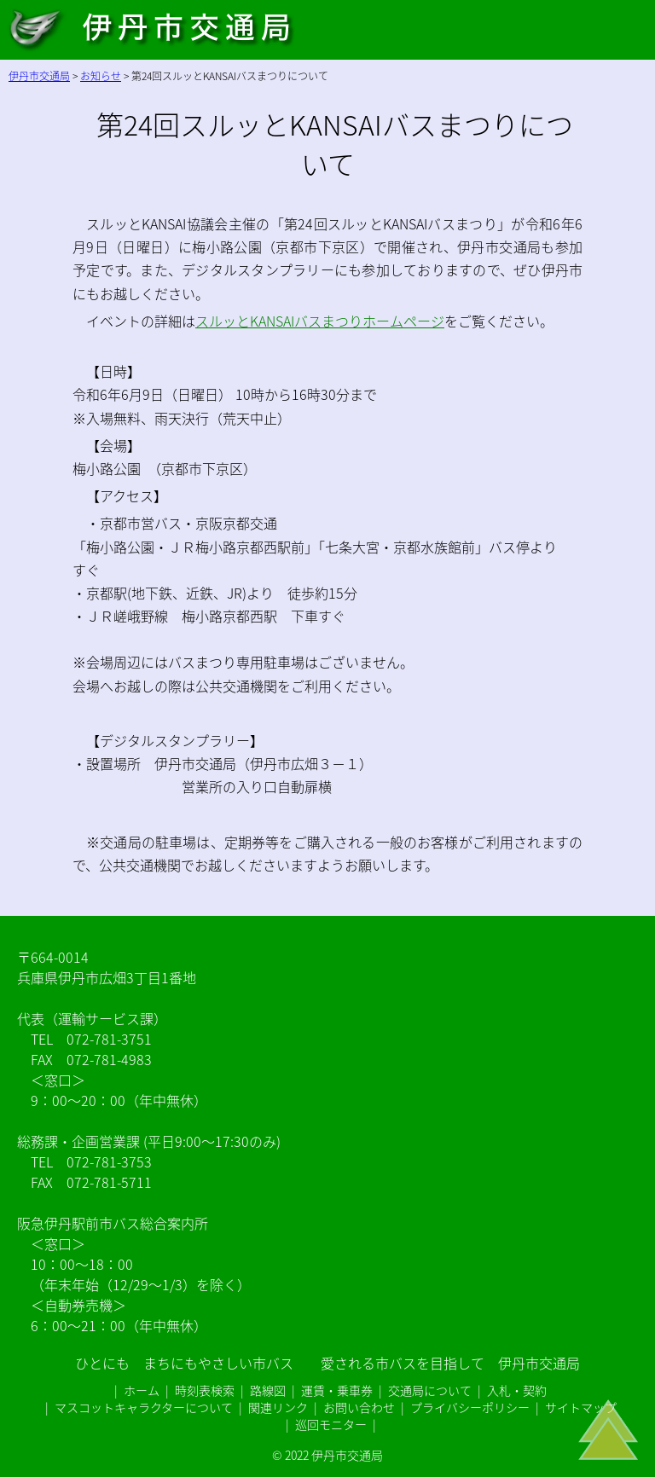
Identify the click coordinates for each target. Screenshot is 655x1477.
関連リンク (278, 1407)
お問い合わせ (359, 1407)
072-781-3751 (109, 1038)
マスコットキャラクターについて (144, 1407)
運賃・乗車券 (337, 1390)
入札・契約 (517, 1390)
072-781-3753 (109, 1161)
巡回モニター (331, 1424)
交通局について (430, 1390)
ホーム (141, 1390)
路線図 (268, 1390)
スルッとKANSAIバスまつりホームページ (319, 320)
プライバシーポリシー (470, 1407)
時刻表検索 (205, 1390)
